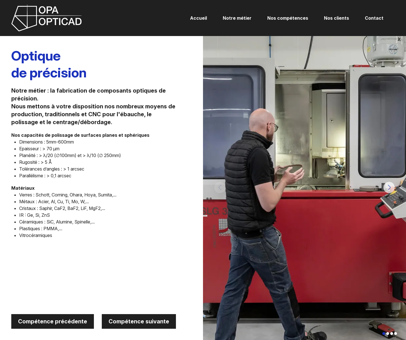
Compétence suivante (139, 321)
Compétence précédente (52, 321)
